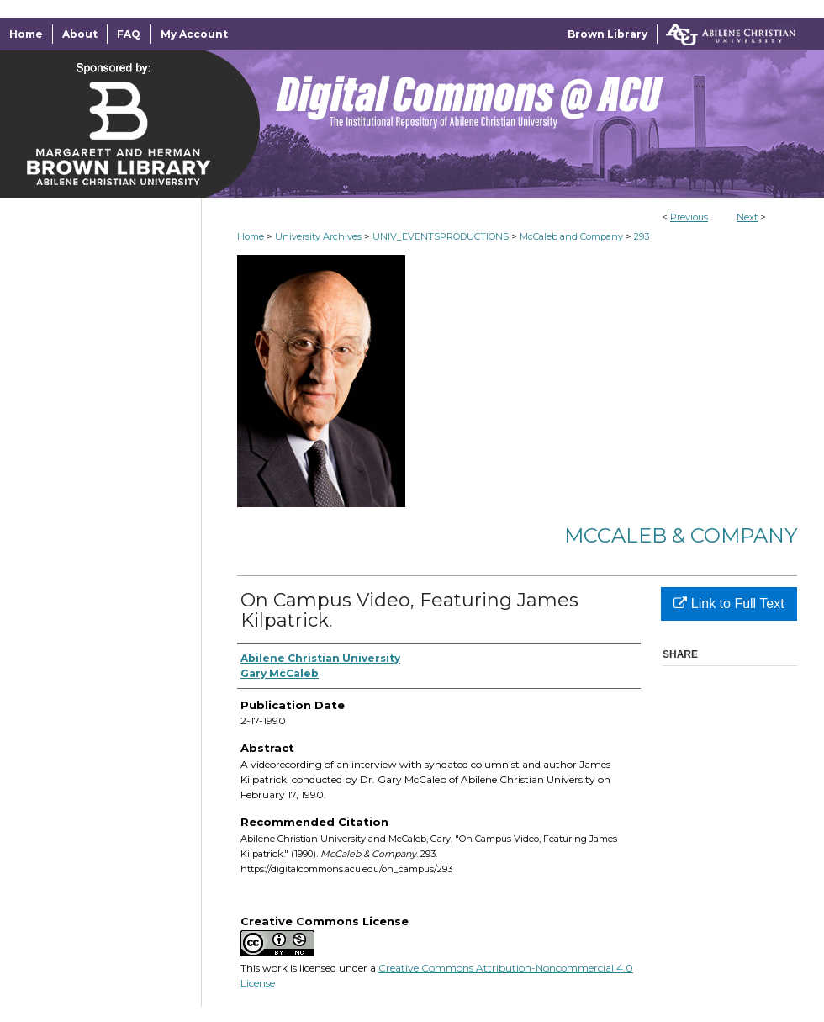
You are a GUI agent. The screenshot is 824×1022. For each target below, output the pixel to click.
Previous (689, 217)
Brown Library (607, 34)
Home (250, 236)
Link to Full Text (728, 603)
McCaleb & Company (680, 535)
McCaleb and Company (571, 236)
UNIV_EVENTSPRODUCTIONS (440, 236)
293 (641, 236)
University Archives (318, 236)
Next (747, 217)
